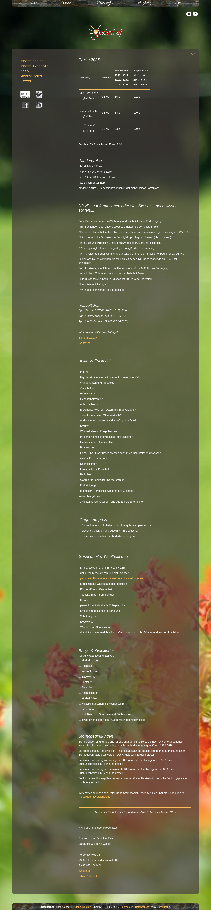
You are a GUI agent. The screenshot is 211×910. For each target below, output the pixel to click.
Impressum (127, 906)
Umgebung (144, 3)
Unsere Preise (31, 61)
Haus (39, 3)
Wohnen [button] (67, 3)
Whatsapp (84, 343)
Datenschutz (142, 906)
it (195, 14)
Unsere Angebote (34, 66)
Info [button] (179, 3)
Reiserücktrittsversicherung (94, 796)
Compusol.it (163, 906)
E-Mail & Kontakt (88, 337)
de (188, 14)
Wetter (26, 81)
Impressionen (31, 76)
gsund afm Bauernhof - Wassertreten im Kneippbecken (112, 578)
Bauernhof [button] (105, 3)
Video (24, 71)
